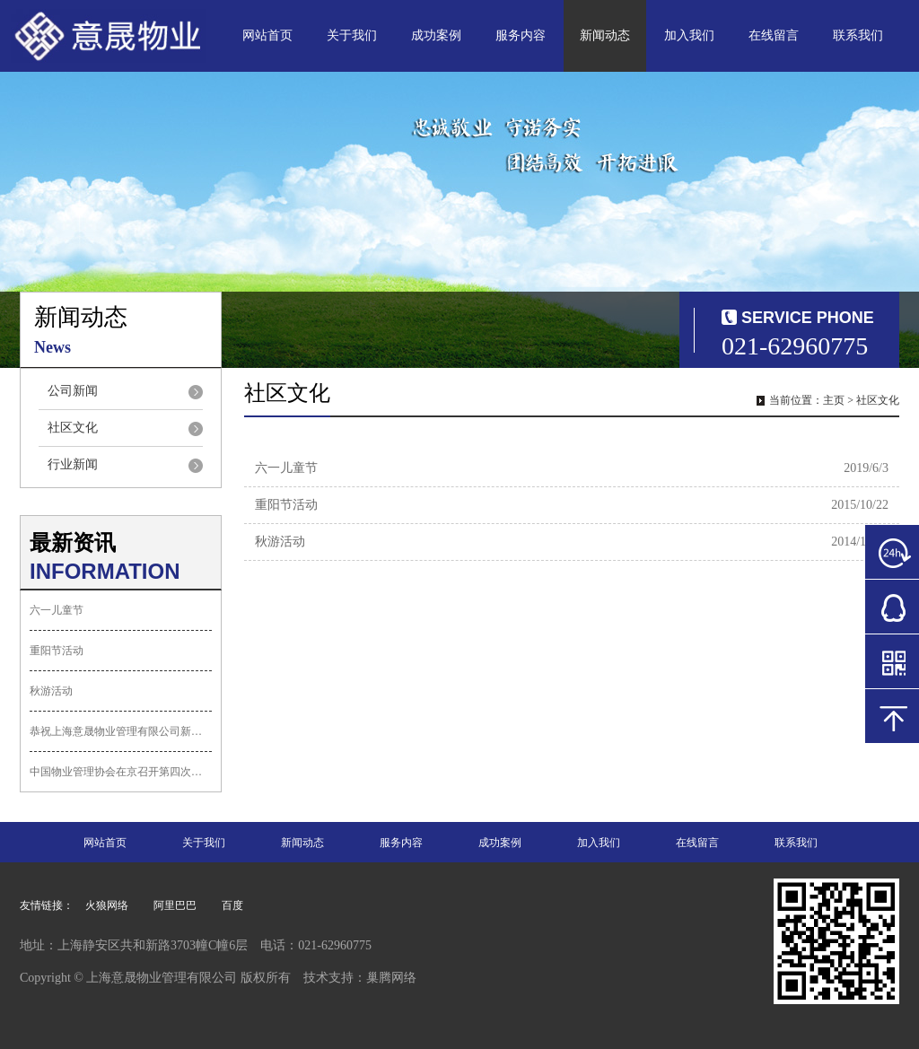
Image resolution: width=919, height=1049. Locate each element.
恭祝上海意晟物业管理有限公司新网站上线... (121, 731)
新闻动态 (605, 35)
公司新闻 (73, 391)
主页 (834, 400)
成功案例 (436, 35)
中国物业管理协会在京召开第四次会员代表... (121, 771)
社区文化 (73, 427)
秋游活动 (51, 691)
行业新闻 (73, 464)
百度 (232, 905)
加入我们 (689, 35)
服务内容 (520, 35)
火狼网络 (106, 905)
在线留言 (773, 35)
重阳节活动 (56, 650)
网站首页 (267, 35)
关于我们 (352, 35)
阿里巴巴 (175, 905)
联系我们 (858, 35)
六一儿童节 (56, 610)
